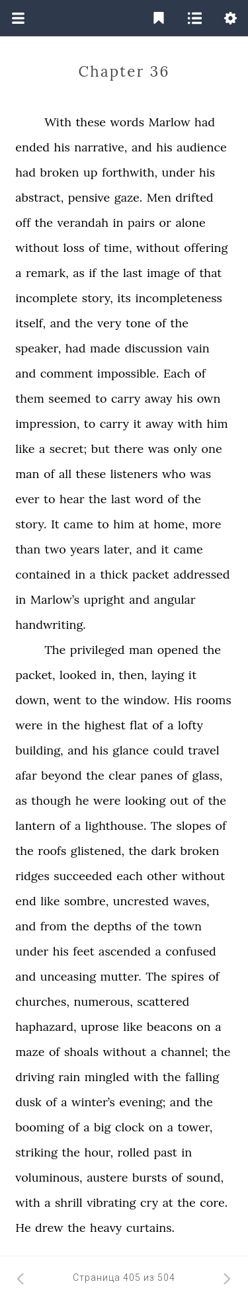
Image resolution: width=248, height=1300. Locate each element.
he (82, 800)
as (79, 272)
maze (29, 1051)
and (142, 147)
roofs (52, 850)
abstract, (39, 197)
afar (25, 775)
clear (122, 775)
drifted (194, 197)
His (183, 700)
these (90, 122)
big (102, 1127)
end (25, 901)
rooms (213, 700)
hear (72, 499)
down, (32, 700)
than (27, 549)
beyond (61, 775)
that (210, 272)
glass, (207, 775)
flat (139, 725)
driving (34, 1076)
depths (113, 926)
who (174, 473)
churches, (42, 1001)
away (159, 398)
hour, (98, 1152)
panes (156, 775)
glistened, (97, 850)
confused (190, 951)
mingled (107, 1076)
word (149, 499)
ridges (32, 875)
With (57, 122)
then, (132, 674)
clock (129, 1127)
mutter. (121, 976)
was (158, 448)
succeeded (83, 875)
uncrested (141, 901)
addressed (201, 574)
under (178, 172)
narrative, (100, 147)
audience (202, 147)
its (124, 297)
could (168, 750)
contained (42, 574)
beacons (169, 1026)
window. (146, 700)
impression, (47, 423)
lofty (190, 725)
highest (105, 725)
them (29, 398)
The (54, 649)
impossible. (128, 373)
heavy (106, 1227)
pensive (89, 197)
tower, (194, 1127)
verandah (82, 222)
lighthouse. (116, 825)
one (211, 448)
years (84, 549)
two (55, 549)
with (190, 423)
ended (32, 147)
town (187, 926)
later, (118, 549)
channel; (184, 1051)
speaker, (38, 348)
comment (66, 373)
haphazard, (45, 1026)
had (204, 122)
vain (198, 348)
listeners (134, 473)
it (137, 423)
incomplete (46, 297)
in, (107, 674)
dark (163, 850)
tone (138, 323)
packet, (35, 674)
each (129, 875)
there (129, 448)
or (165, 222)
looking (145, 800)
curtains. (150, 1227)
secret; (68, 448)
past (165, 1152)
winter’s (93, 1102)
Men (159, 197)
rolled (133, 1152)
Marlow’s (54, 599)
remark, (47, 272)
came (78, 524)
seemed (69, 398)
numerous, (102, 1001)
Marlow (169, 122)
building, (39, 750)
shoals (81, 1051)
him (217, 423)
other (162, 875)
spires (187, 976)
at (144, 524)
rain (69, 1076)
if (92, 272)
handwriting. (50, 624)
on (203, 1026)
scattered (163, 1001)
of (94, 247)
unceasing (68, 976)
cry (149, 1202)
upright (104, 599)
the (44, 222)
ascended (125, 951)
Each (176, 373)
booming (39, 1127)
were (28, 725)
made (105, 348)
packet (150, 574)
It (55, 524)
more (206, 524)
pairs (141, 222)
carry (125, 398)
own (209, 398)
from (53, 926)
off (22, 222)
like (24, 448)
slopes (193, 825)
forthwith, (129, 172)
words (127, 122)
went (67, 700)
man (27, 473)
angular (175, 599)
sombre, (86, 901)
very (109, 323)
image (163, 272)
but (100, 448)
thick (114, 574)
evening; (142, 1102)
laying (167, 674)
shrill (69, 1202)
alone (190, 222)
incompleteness (178, 297)
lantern (35, 825)
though (51, 800)
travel (203, 750)
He (22, 1227)
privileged (97, 649)
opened (177, 649)
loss (73, 247)
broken (59, 172)
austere (107, 1177)
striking (36, 1152)
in (117, 222)
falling (202, 1076)
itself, (30, 323)
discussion (153, 348)
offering (205, 247)
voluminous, (48, 1177)
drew (49, 1227)
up (90, 172)
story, (97, 297)
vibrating (111, 1202)
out (179, 800)
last (132, 272)
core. (213, 1202)
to (101, 398)
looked (78, 674)
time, (118, 247)
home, (170, 524)
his (62, 147)
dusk (28, 1102)
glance (130, 750)
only (185, 448)
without (37, 247)
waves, (191, 901)
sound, (205, 1177)
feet (83, 951)
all (65, 473)
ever (27, 499)
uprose (100, 1026)
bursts (149, 1177)
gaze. (128, 197)
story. (30, 524)
